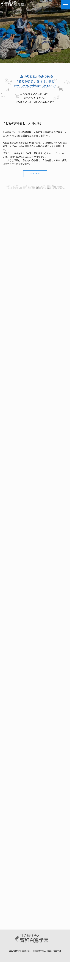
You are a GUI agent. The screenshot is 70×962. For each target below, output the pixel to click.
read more (35, 173)
